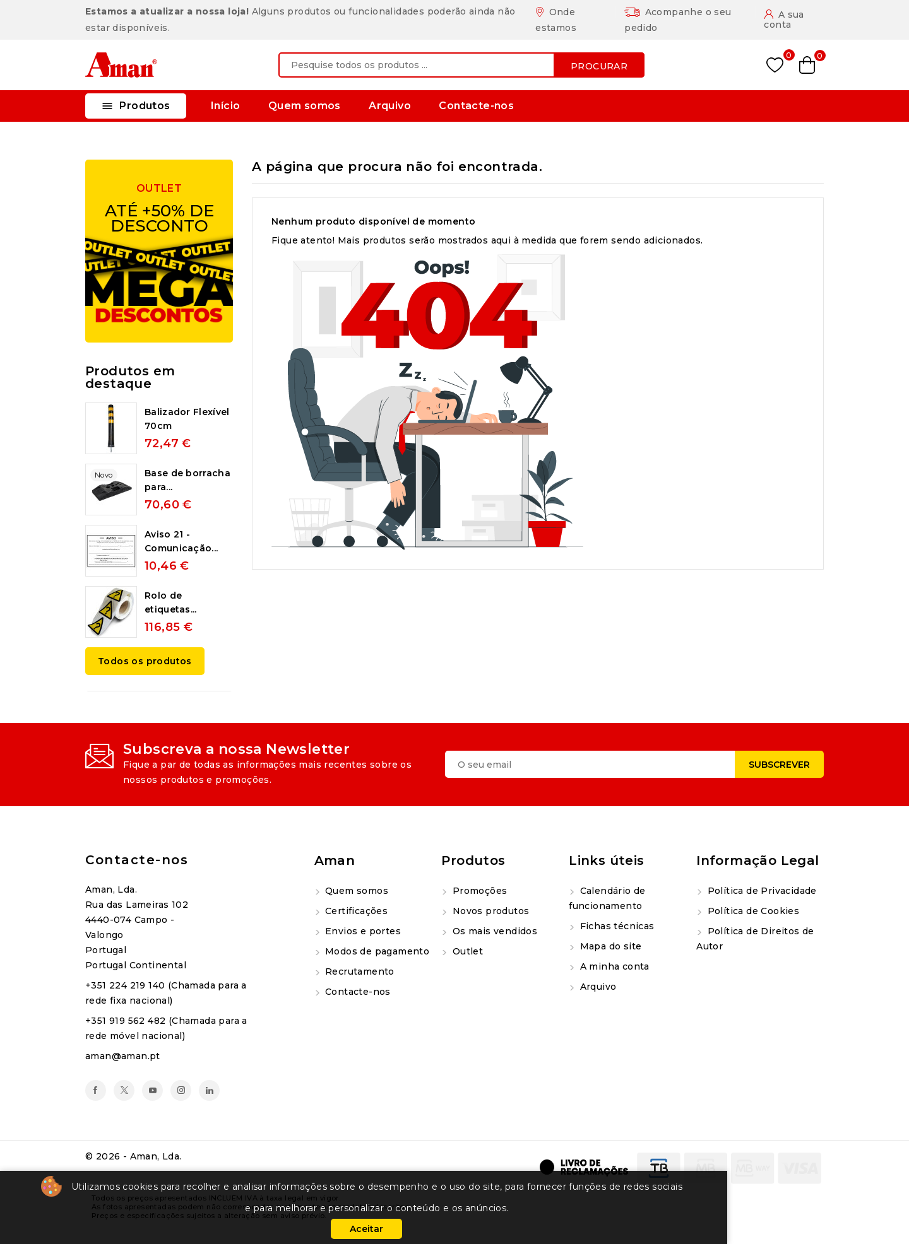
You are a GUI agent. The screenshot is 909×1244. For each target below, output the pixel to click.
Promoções (478, 890)
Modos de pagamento (376, 951)
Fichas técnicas (615, 926)
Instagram (180, 1090)
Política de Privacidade (760, 890)
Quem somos (304, 106)
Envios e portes (362, 931)
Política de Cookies (751, 911)
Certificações (355, 911)
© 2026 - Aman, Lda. (133, 1156)
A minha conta (613, 966)
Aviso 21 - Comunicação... (181, 541)
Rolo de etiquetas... (171, 602)
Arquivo (390, 106)
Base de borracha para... (187, 480)
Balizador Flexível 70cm (187, 418)
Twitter (124, 1090)
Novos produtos (489, 911)
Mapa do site (609, 946)
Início (225, 106)
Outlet (466, 951)
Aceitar (366, 1229)
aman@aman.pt (122, 1056)
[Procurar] (461, 65)
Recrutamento (359, 971)
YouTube (152, 1090)
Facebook (95, 1090)
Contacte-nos (476, 106)
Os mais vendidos (493, 931)
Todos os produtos (145, 661)
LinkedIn (209, 1090)
